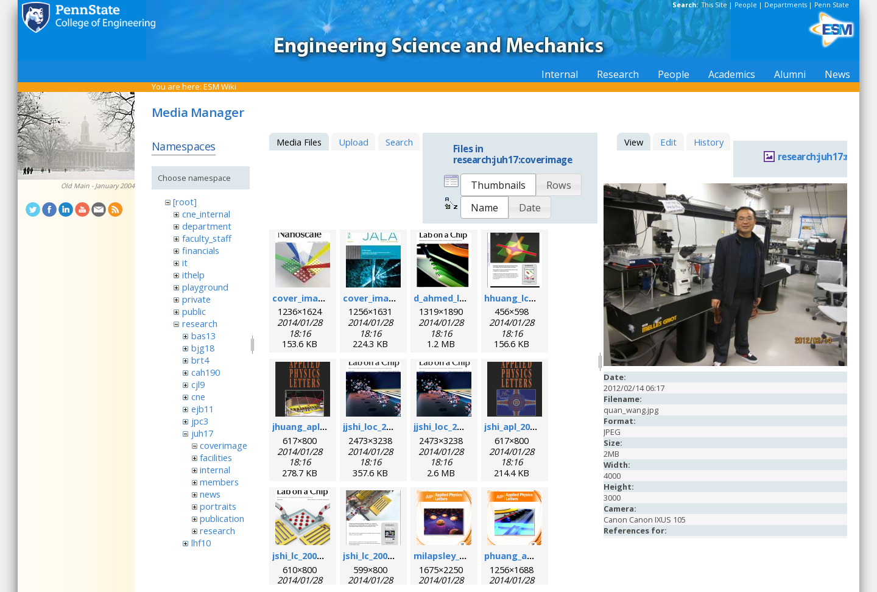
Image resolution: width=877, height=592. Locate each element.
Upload (353, 142)
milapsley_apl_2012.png (464, 555)
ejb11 (202, 409)
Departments (785, 5)
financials (200, 250)
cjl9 (198, 384)
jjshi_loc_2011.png (452, 426)
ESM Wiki (219, 86)
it (185, 262)
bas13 (203, 335)
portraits (218, 506)
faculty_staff (206, 238)
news (210, 494)
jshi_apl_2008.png (521, 426)
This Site (714, 5)
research (199, 323)
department (206, 226)
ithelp (193, 275)
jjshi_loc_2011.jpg (380, 426)
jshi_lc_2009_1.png (311, 555)
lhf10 (201, 543)
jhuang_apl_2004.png (317, 426)
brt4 (200, 360)
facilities (216, 457)
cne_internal (206, 214)
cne (198, 396)
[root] (185, 202)
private (196, 299)
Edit (668, 142)
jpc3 (199, 421)
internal (215, 469)
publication (222, 518)
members (219, 482)
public (194, 311)
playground (205, 287)
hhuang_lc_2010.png (527, 298)
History (709, 142)
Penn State (831, 5)
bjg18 (202, 348)
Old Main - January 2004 (98, 185)
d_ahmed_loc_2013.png (463, 298)
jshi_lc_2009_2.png (381, 555)
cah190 (205, 372)
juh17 (202, 433)
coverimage (223, 445)
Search (399, 142)
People (745, 5)
